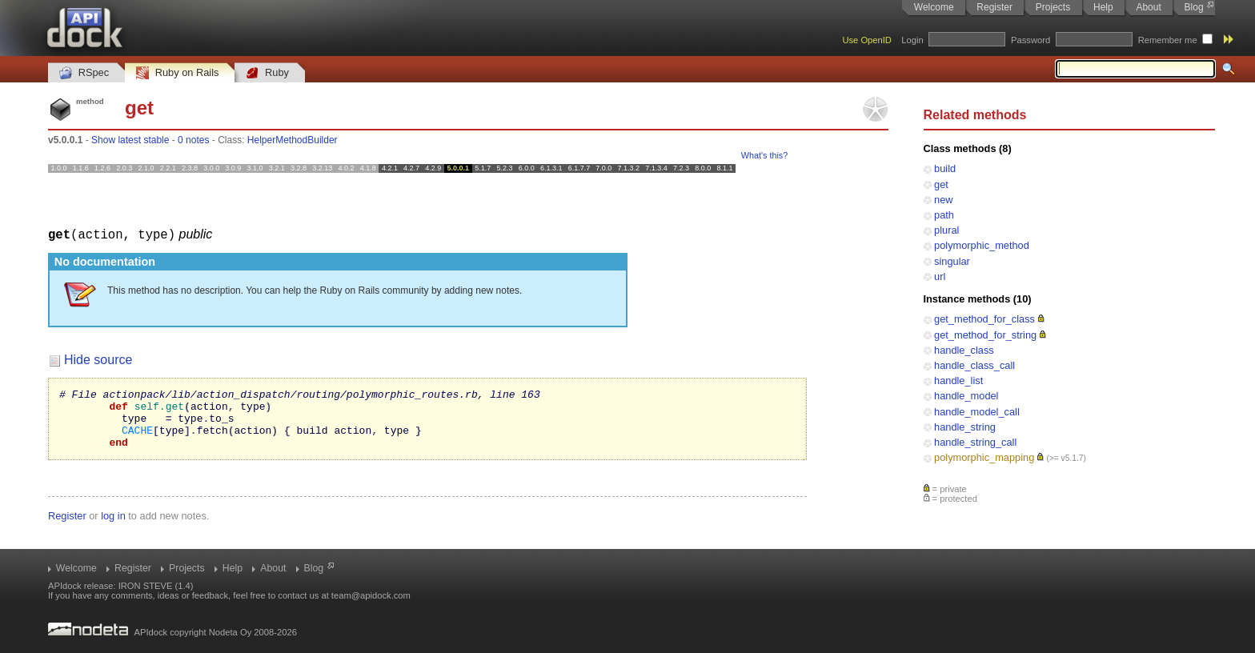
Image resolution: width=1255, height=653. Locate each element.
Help (1103, 7)
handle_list (958, 381)
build (945, 168)
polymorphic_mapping (984, 457)
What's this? (764, 155)
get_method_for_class (984, 319)
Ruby (267, 73)
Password (1030, 40)
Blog (1194, 7)
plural (946, 230)
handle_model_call (977, 412)
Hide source (98, 359)
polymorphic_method (981, 245)
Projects (1053, 7)
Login (912, 40)
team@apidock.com (371, 595)
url (939, 276)
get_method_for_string (985, 335)
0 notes (193, 140)
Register (994, 7)
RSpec (84, 73)
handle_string (965, 427)
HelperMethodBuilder (292, 140)
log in (113, 527)
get (941, 184)
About (1148, 7)
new (943, 200)
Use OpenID (867, 40)
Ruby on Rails (177, 73)
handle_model (966, 396)
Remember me (1167, 40)
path (944, 215)
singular (952, 261)
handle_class (964, 350)
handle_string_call (975, 442)
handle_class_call (974, 365)
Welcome (934, 7)
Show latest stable (130, 140)
